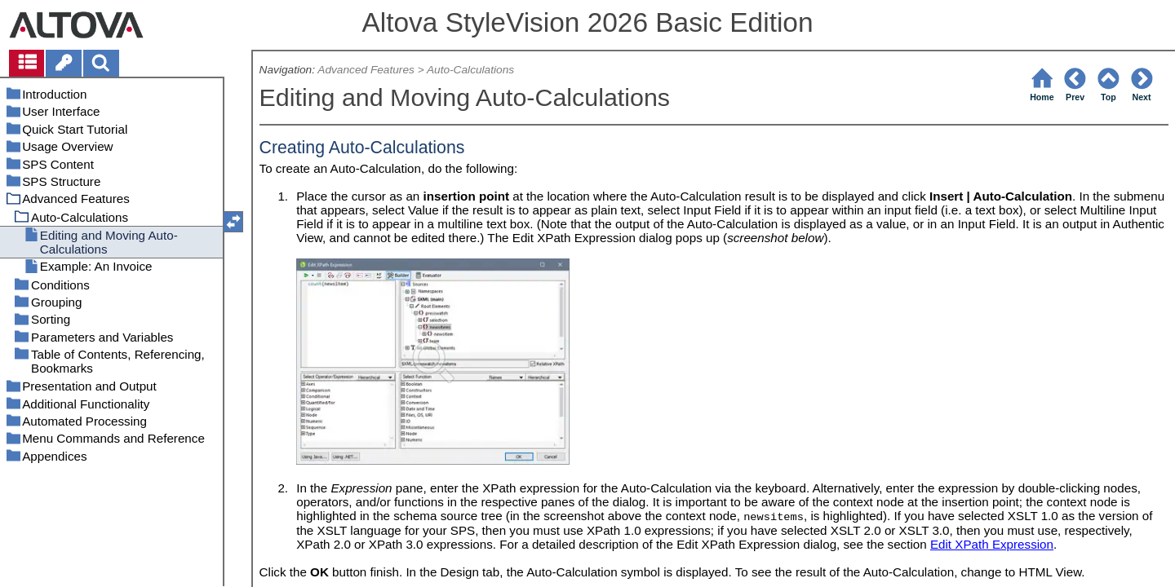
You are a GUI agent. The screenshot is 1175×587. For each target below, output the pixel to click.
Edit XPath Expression (991, 544)
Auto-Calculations (470, 70)
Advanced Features (366, 70)
